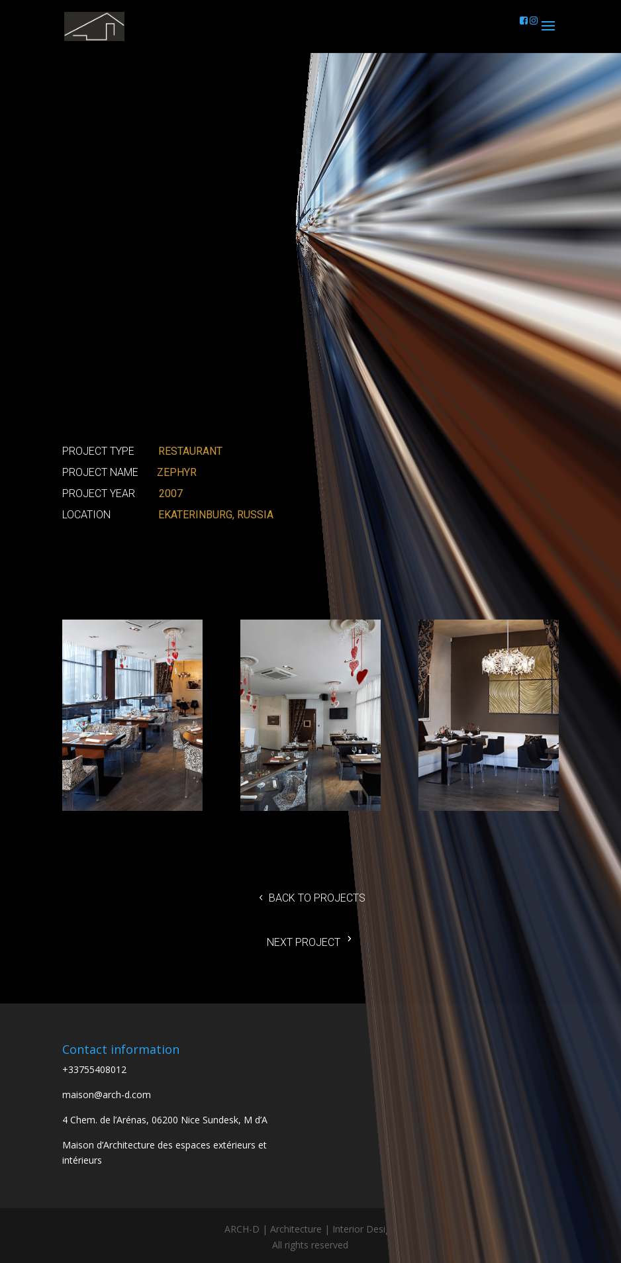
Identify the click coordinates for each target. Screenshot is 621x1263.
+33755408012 (94, 1069)
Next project (303, 942)
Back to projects (317, 898)
